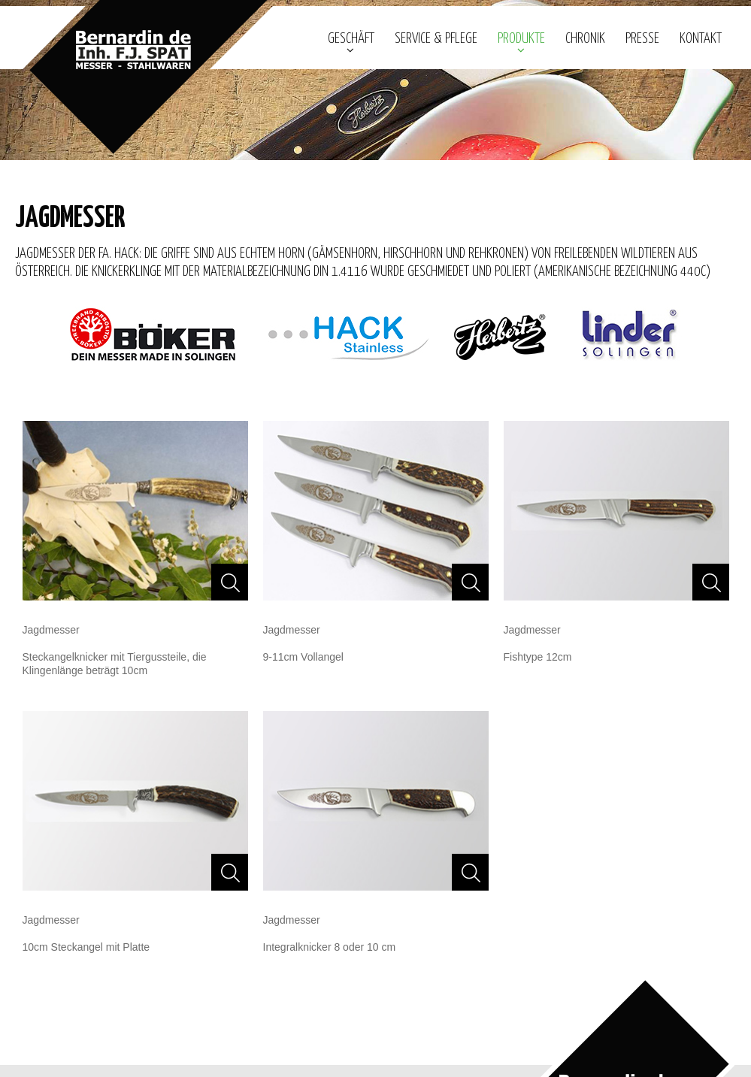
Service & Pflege (436, 39)
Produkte (521, 39)
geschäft (351, 39)
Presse (642, 39)
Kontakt (701, 39)
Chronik (585, 39)
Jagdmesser (51, 630)
